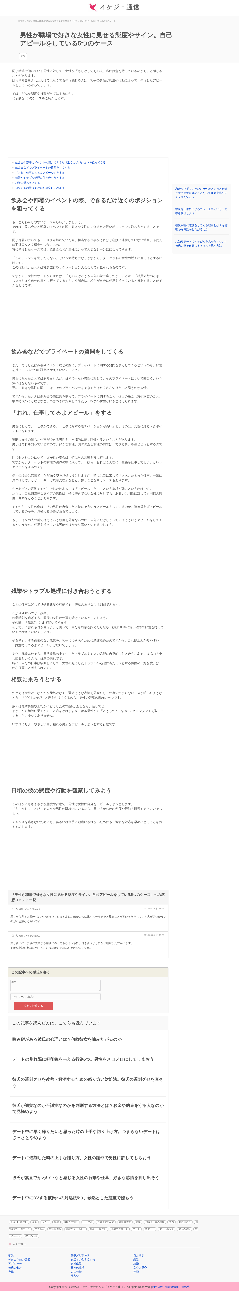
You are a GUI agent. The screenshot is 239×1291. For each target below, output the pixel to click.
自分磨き (138, 1255)
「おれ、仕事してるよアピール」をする (39, 172)
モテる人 (39, 1229)
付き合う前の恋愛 (155, 1222)
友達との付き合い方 (83, 1259)
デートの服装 (166, 1229)
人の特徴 (76, 1271)
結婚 (136, 1263)
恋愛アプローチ (119, 1229)
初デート (149, 1229)
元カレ (45, 1222)
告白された (185, 1222)
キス (34, 1222)
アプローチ (15, 1263)
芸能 (136, 1271)
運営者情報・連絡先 (177, 1286)
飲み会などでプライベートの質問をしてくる (42, 167)
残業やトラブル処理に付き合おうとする (39, 177)
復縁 (56, 1222)
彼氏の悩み (184, 1229)
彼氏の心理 (31, 1236)
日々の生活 (77, 1267)
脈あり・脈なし (98, 1229)
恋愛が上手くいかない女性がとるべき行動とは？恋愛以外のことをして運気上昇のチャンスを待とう (201, 193)
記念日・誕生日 (19, 1222)
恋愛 (23, 56)
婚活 (136, 1259)
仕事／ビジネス (80, 1255)
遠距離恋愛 (125, 1222)
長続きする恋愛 (106, 1222)
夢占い (75, 1275)
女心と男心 (140, 1267)
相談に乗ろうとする (27, 182)
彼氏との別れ (71, 1222)
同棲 (138, 1222)
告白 (171, 1222)
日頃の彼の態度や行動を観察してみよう (39, 187)
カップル (87, 1222)
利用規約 (157, 1286)
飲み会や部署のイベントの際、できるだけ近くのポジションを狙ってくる (60, 162)
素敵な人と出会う (75, 1229)
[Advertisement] (88, 130)
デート (136, 1229)
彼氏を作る (55, 1229)
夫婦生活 (76, 1263)
